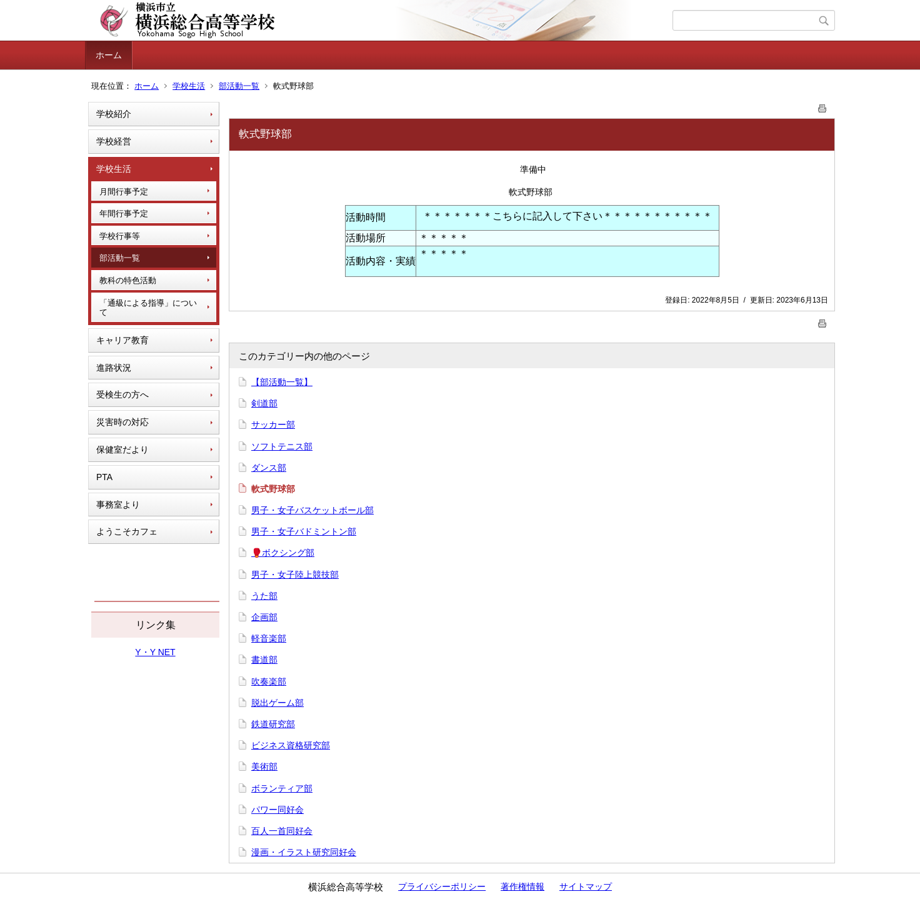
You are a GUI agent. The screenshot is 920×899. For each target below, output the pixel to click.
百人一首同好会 (281, 831)
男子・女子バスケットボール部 (312, 510)
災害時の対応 (122, 422)
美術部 (264, 766)
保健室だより (122, 449)
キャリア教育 (122, 340)
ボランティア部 (281, 788)
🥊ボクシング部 (282, 553)
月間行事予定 (123, 191)
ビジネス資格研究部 (290, 745)
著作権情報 (522, 886)
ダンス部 (268, 468)
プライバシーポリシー (442, 886)
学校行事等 (119, 236)
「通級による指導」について (148, 308)
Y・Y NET (155, 652)
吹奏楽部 (268, 681)
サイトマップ (585, 886)
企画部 (264, 617)
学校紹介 (113, 114)
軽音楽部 (268, 638)
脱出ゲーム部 (277, 703)
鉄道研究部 (273, 724)
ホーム (109, 55)
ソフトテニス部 (281, 446)
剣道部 (264, 403)
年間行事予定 (123, 213)
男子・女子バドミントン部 (303, 531)
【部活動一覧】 (281, 382)
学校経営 (113, 141)
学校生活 (188, 86)
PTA (104, 477)
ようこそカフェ (127, 531)
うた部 (264, 596)
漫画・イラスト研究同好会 (303, 852)
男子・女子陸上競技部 (295, 575)
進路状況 (113, 368)
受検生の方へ (122, 394)
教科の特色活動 (127, 280)
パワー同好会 (277, 810)
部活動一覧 (239, 86)
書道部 (264, 660)
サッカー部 (273, 424)
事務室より (118, 505)
